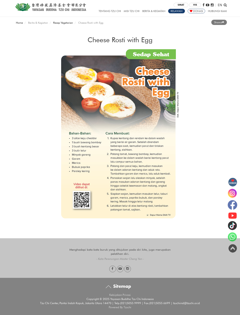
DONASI (196, 11)
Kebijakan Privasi (120, 295)
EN (220, 5)
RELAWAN (176, 11)
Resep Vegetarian (63, 22)
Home (19, 22)
